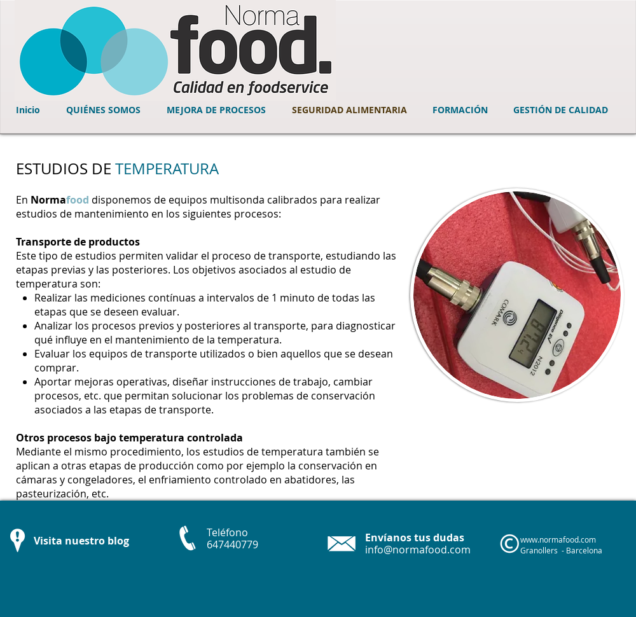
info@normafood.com (418, 550)
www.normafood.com (558, 539)
